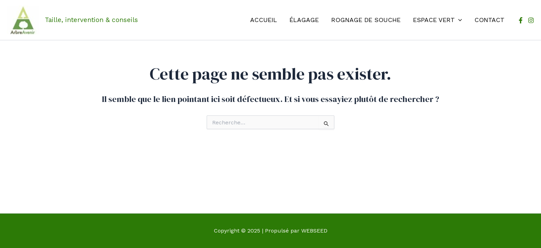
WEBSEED (314, 230)
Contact (489, 19)
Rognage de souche (366, 19)
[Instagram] (531, 20)
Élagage (304, 19)
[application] (458, 20)
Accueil (263, 19)
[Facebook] (521, 20)
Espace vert (437, 20)
